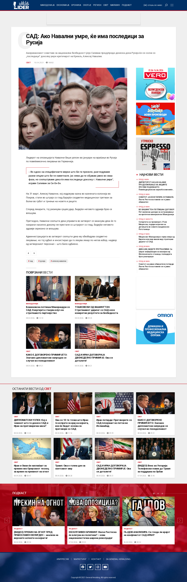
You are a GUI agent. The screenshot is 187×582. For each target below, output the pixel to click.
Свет (105, 5)
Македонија (47, 5)
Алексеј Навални (59, 261)
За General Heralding (118, 559)
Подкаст (127, 5)
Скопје (87, 5)
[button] (7, 520)
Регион (97, 5)
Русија (42, 261)
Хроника (76, 5)
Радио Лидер (21, 5)
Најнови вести (151, 174)
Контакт (96, 559)
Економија (63, 5)
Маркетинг (80, 559)
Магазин (115, 5)
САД (31, 261)
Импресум (63, 559)
